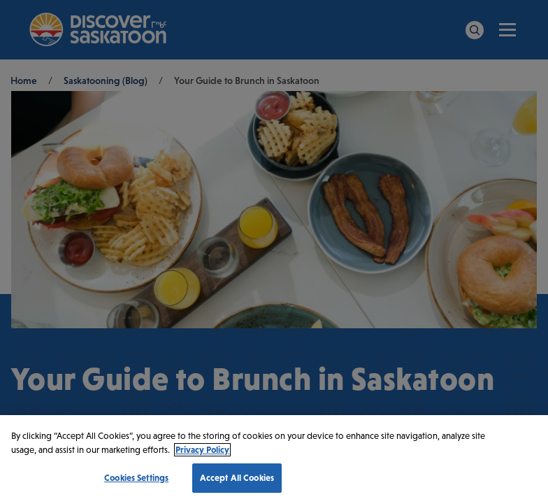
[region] (274, 459)
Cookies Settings (136, 477)
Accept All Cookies (237, 477)
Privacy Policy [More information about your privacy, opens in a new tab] (202, 449)
